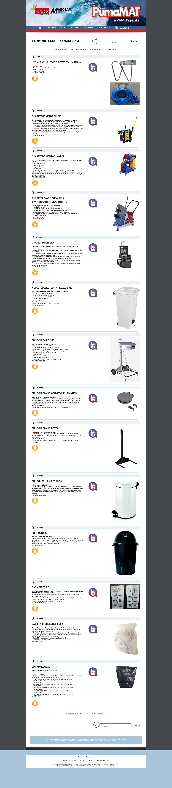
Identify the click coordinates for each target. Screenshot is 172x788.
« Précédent (70, 714)
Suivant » (103, 714)
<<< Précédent (78, 49)
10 (98, 714)
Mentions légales (101, 766)
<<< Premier (60, 49)
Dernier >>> (112, 49)
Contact (90, 766)
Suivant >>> (96, 49)
